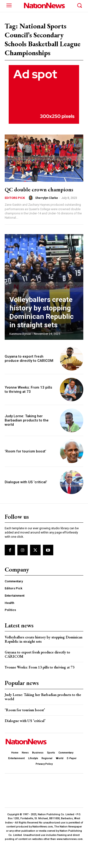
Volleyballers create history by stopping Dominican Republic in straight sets (41, 312)
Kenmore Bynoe (20, 334)
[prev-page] (66, 242)
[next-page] (75, 242)
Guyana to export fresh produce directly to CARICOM (29, 358)
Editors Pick (15, 198)
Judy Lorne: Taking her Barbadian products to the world (27, 420)
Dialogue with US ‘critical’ (26, 482)
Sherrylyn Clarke (46, 198)
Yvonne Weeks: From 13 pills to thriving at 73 (28, 389)
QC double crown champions (39, 189)
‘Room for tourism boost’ (25, 451)
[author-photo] (31, 197)
